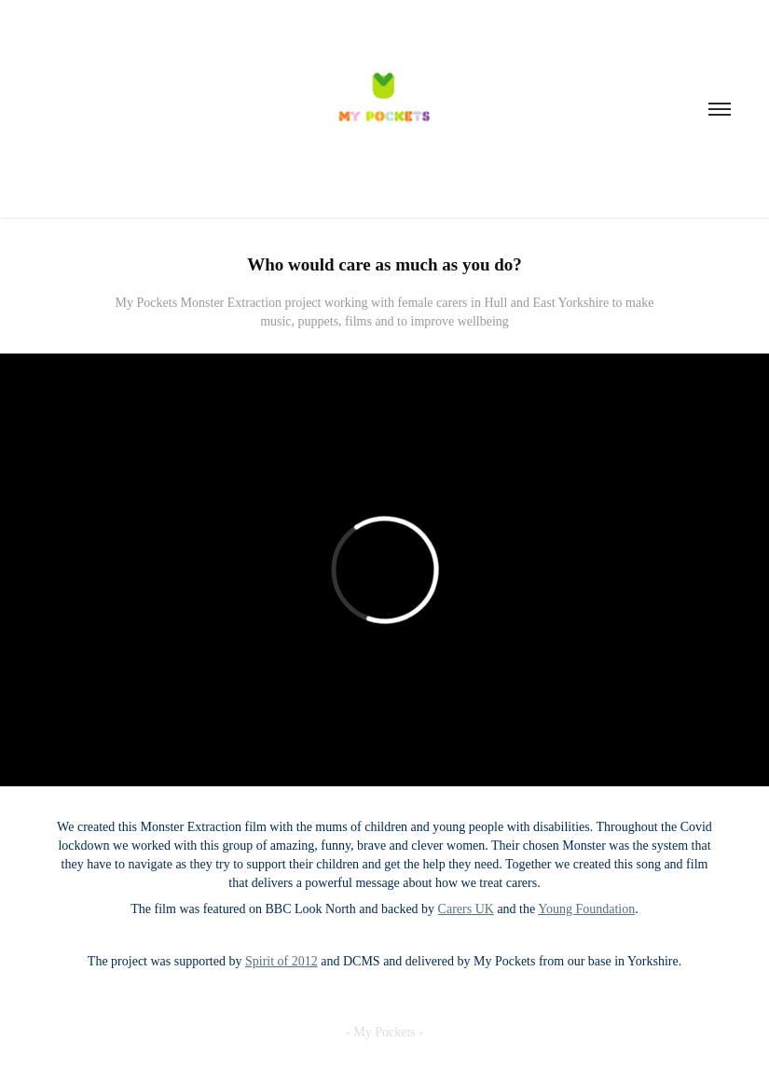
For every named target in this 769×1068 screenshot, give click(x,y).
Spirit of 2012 (281, 961)
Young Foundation (586, 909)
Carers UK (466, 909)
